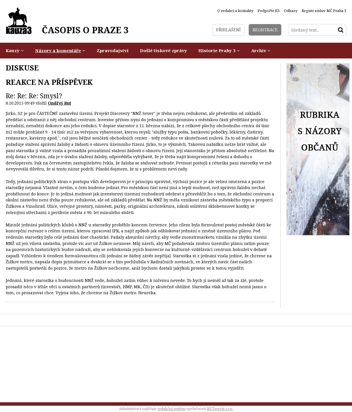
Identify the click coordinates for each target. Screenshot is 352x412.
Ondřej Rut (59, 103)
